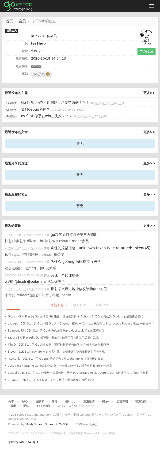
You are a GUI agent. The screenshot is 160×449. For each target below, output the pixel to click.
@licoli (20, 281)
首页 (9, 21)
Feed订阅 (43, 405)
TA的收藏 (146, 51)
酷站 (26, 405)
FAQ (25, 401)
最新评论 (101, 305)
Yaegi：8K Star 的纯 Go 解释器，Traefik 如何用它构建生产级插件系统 (53, 337)
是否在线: (22, 66)
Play (105, 401)
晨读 (54, 401)
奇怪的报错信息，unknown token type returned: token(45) (100, 248)
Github (70, 401)
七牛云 (93, 424)
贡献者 (39, 401)
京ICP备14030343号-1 (23, 442)
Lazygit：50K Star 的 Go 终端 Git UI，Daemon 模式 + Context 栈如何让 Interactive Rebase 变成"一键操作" (80, 323)
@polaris (34, 281)
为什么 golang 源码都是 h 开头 (76, 262)
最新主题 (57, 305)
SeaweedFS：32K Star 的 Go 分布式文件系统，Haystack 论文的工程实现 (56, 330)
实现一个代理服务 (65, 275)
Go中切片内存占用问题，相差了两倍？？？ (55, 103)
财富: (24, 73)
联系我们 (141, 401)
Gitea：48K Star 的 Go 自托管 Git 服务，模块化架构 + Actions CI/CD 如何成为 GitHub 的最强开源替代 (75, 316)
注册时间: (22, 58)
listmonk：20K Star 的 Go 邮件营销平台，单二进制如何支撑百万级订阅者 (55, 358)
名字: (24, 51)
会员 (22, 21)
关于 (11, 401)
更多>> (149, 93)
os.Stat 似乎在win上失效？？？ (46, 116)
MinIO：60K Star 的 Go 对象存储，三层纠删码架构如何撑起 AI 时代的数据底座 (58, 344)
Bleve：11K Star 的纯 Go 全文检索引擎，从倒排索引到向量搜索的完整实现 (56, 351)
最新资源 (79, 305)
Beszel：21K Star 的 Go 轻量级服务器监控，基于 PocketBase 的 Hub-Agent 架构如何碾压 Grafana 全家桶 (78, 372)
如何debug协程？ (35, 109)
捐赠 (13, 405)
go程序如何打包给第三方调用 (74, 235)
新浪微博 (89, 401)
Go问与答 (11, 103)
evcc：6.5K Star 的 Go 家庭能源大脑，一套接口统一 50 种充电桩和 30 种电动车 (60, 365)
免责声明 (122, 401)
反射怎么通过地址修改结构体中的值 (79, 289)
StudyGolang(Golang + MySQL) (47, 424)
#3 (9, 281)
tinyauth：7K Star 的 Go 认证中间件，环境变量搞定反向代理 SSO (51, 379)
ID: (26, 43)
